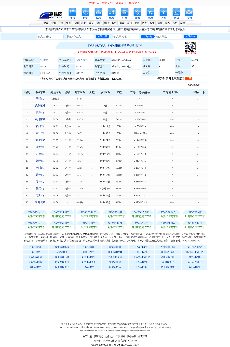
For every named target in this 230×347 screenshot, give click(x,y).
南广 (120, 29)
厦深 (126, 29)
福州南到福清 (62, 247)
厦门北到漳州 (88, 262)
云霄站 (40, 153)
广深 (63, 29)
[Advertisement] (117, 295)
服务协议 (131, 336)
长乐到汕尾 (141, 267)
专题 (189, 18)
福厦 (79, 29)
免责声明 (142, 336)
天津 (76, 23)
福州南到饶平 (62, 267)
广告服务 (120, 336)
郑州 (137, 23)
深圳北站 (81, 60)
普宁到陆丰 (194, 257)
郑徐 (110, 29)
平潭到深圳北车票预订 (174, 78)
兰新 (167, 29)
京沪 (53, 29)
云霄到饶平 (62, 252)
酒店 (176, 18)
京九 (172, 29)
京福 (136, 29)
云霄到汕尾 (115, 262)
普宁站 (40, 174)
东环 (105, 29)
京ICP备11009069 (99, 345)
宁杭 (100, 29)
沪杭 (94, 29)
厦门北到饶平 (88, 257)
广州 (61, 23)
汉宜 (152, 29)
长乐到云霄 (141, 262)
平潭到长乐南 (115, 257)
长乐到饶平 (35, 252)
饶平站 (40, 160)
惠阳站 (40, 195)
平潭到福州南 (168, 247)
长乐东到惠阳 (168, 267)
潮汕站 (40, 167)
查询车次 (190, 36)
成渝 (157, 29)
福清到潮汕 (115, 267)
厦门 (99, 23)
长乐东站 (40, 105)
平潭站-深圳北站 (131, 45)
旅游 (137, 18)
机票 (150, 18)
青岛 (167, 23)
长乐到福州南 (35, 257)
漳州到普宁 (35, 267)
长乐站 (40, 112)
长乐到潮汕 (35, 247)
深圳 (68, 23)
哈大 (84, 29)
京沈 (115, 29)
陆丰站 (40, 181)
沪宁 (89, 29)
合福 (141, 29)
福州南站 (40, 119)
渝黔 (183, 29)
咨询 (163, 18)
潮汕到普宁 (88, 252)
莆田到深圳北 (194, 262)
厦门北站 (40, 140)
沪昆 (146, 29)
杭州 (84, 23)
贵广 (162, 29)
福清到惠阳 (115, 247)
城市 (98, 18)
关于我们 (87, 336)
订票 (124, 18)
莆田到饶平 (168, 262)
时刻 (85, 18)
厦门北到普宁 (194, 247)
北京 (46, 23)
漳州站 (40, 147)
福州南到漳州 (168, 252)
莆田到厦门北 (168, 257)
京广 (68, 29)
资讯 (72, 18)
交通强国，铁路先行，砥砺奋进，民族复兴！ (116, 3)
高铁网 (124, 340)
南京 (121, 23)
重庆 (91, 23)
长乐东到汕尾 (35, 262)
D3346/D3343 (199, 85)
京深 (131, 29)
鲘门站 (40, 188)
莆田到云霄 (141, 252)
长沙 (114, 23)
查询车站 (148, 36)
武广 (58, 29)
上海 (53, 23)
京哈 (177, 29)
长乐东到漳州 (62, 262)
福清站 (40, 126)
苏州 (129, 23)
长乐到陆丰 (88, 247)
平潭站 (44, 60)
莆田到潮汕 (194, 267)
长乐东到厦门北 (141, 257)
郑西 (74, 29)
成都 (159, 23)
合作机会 (109, 336)
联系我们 (98, 336)
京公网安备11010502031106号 (124, 345)
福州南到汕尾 (62, 257)
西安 (144, 23)
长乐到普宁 (88, 267)
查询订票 (102, 36)
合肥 (175, 23)
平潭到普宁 (141, 247)
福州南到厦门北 (194, 252)
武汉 (106, 23)
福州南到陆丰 (115, 252)
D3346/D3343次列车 (104, 46)
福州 (152, 23)
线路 (111, 18)
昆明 (182, 23)
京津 (47, 29)
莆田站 (40, 133)
